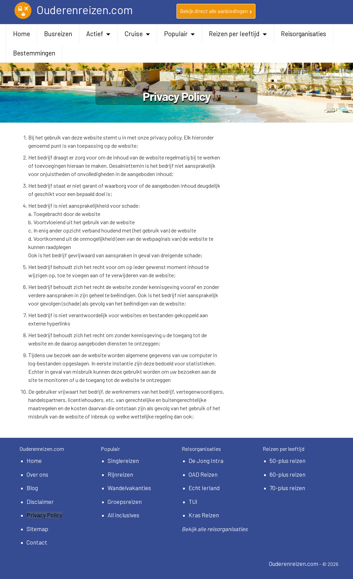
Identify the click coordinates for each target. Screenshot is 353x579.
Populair (179, 34)
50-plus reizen (287, 460)
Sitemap (37, 528)
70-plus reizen (287, 487)
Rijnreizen (120, 474)
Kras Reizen (204, 514)
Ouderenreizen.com (293, 563)
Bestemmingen (34, 53)
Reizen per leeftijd (238, 34)
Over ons (37, 474)
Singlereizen (123, 460)
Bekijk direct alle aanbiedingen (216, 11)
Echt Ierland (204, 487)
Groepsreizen (125, 501)
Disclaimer (40, 501)
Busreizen (58, 34)
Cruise (137, 34)
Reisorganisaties (303, 34)
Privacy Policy (44, 514)
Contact (37, 542)
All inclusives (123, 514)
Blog (32, 487)
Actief (98, 34)
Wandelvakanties (129, 487)
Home (21, 34)
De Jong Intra (206, 460)
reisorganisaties (227, 528)
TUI (193, 501)
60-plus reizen (287, 474)
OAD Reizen (203, 474)
